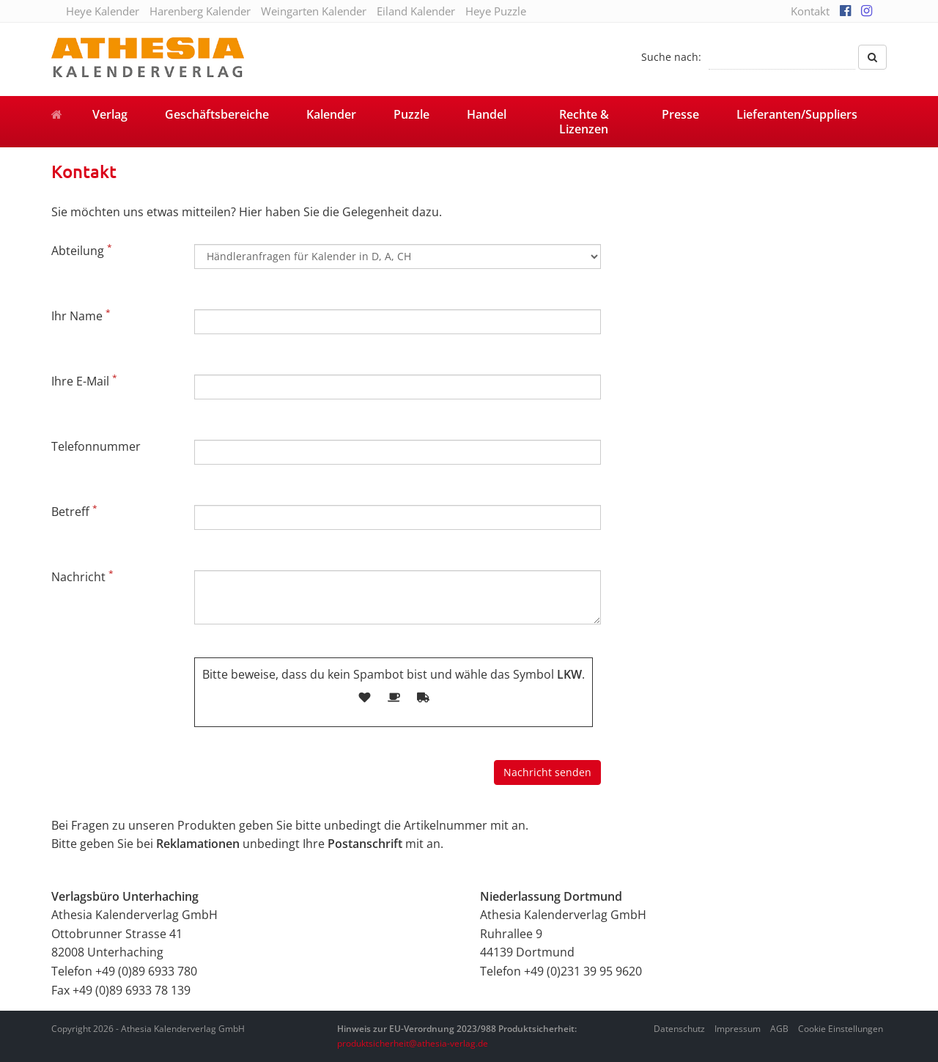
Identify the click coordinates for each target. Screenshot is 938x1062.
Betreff (74, 511)
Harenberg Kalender (200, 11)
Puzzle (411, 114)
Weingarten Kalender (313, 11)
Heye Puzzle (495, 11)
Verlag (110, 114)
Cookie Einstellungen (840, 1028)
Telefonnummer (96, 446)
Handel (486, 114)
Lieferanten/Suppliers (796, 114)
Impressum (737, 1028)
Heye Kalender (102, 11)
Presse (680, 114)
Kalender (331, 114)
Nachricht (82, 576)
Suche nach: (671, 57)
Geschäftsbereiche (217, 114)
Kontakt (810, 11)
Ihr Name (81, 315)
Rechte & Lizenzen (584, 121)
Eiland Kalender (416, 11)
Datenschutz (679, 1028)
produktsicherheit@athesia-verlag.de (412, 1043)
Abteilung (81, 250)
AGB (779, 1028)
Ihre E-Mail (84, 380)
